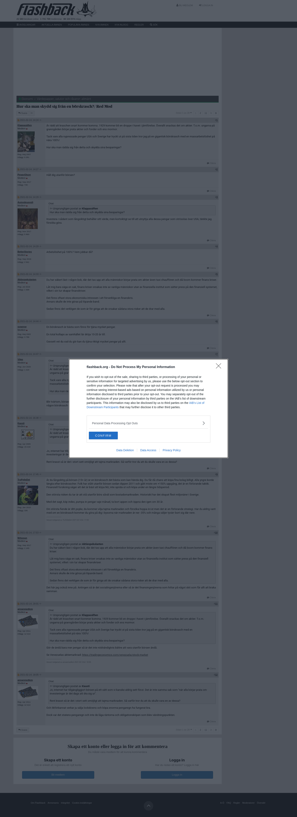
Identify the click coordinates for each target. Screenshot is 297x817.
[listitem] (148, 423)
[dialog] (148, 408)
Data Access (148, 450)
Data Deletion (125, 450)
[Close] (220, 367)
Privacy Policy (172, 450)
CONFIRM (108, 435)
